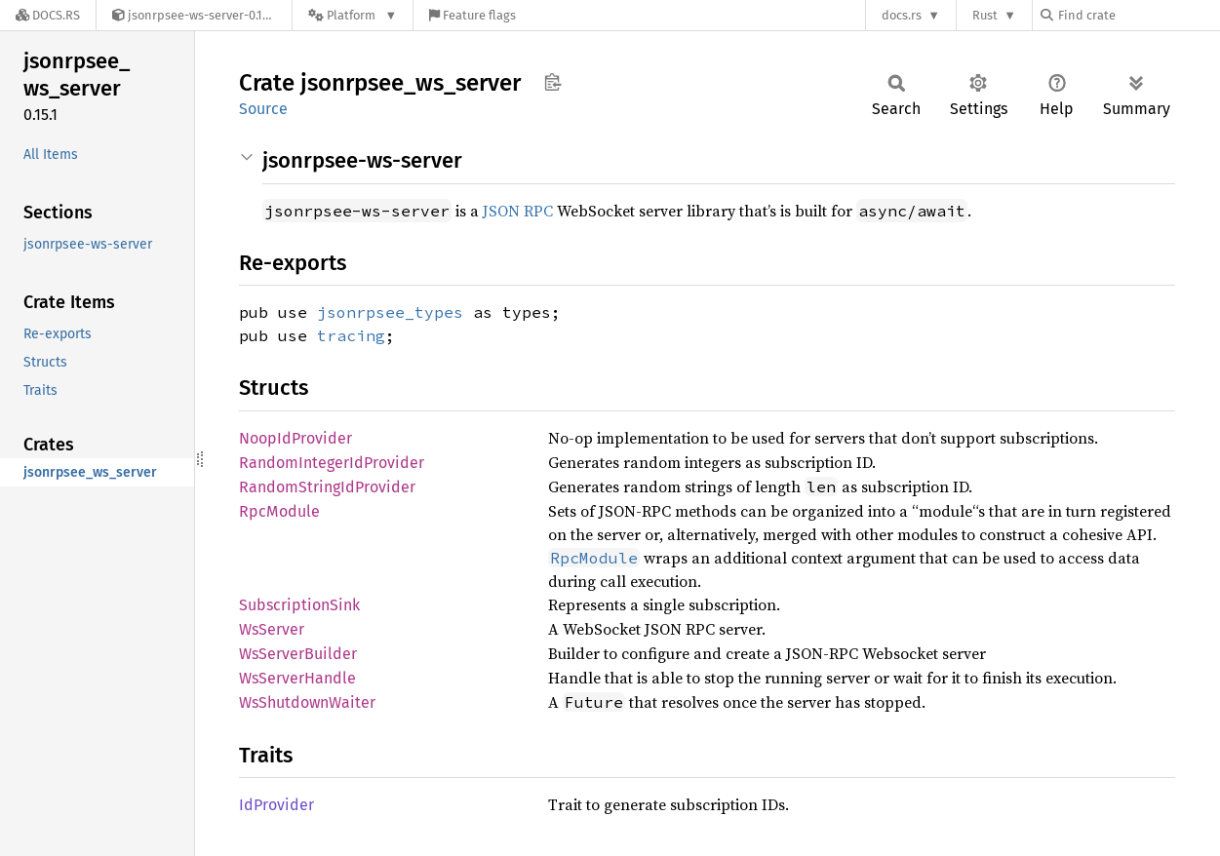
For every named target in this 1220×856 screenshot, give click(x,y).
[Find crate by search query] (1138, 15)
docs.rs (902, 15)
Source (263, 108)
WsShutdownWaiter (307, 702)
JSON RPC (518, 210)
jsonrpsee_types (390, 312)
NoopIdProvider (295, 438)
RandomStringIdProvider (327, 487)
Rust (985, 15)
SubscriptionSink (299, 605)
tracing (351, 335)
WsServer (271, 629)
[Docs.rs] (48, 15)
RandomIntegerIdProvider (331, 462)
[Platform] (353, 15)
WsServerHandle (297, 678)
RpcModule (279, 511)
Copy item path (552, 81)
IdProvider (276, 805)
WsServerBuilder (298, 653)
